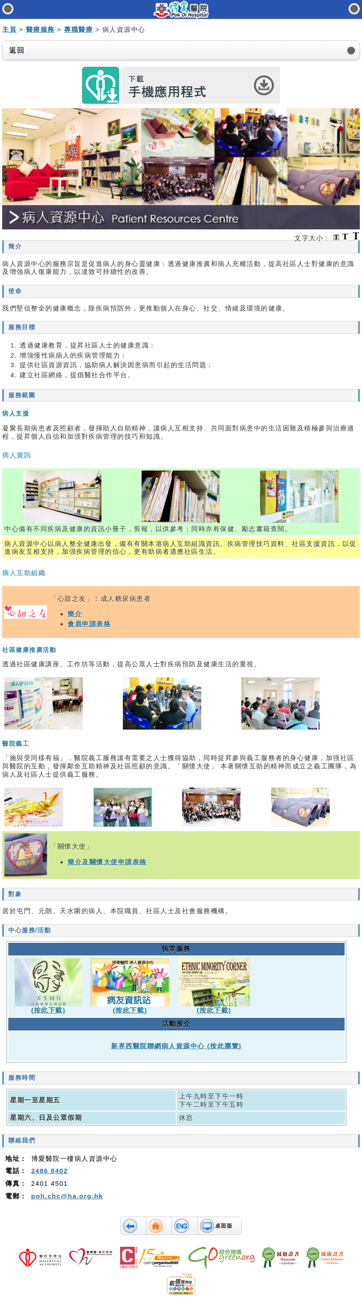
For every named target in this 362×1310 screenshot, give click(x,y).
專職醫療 (78, 29)
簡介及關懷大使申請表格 (107, 862)
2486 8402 (49, 1170)
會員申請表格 (89, 624)
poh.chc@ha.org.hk (67, 1196)
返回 (16, 50)
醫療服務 (40, 29)
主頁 (9, 29)
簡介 (75, 613)
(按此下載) (48, 1010)
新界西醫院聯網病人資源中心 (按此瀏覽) (176, 1046)
